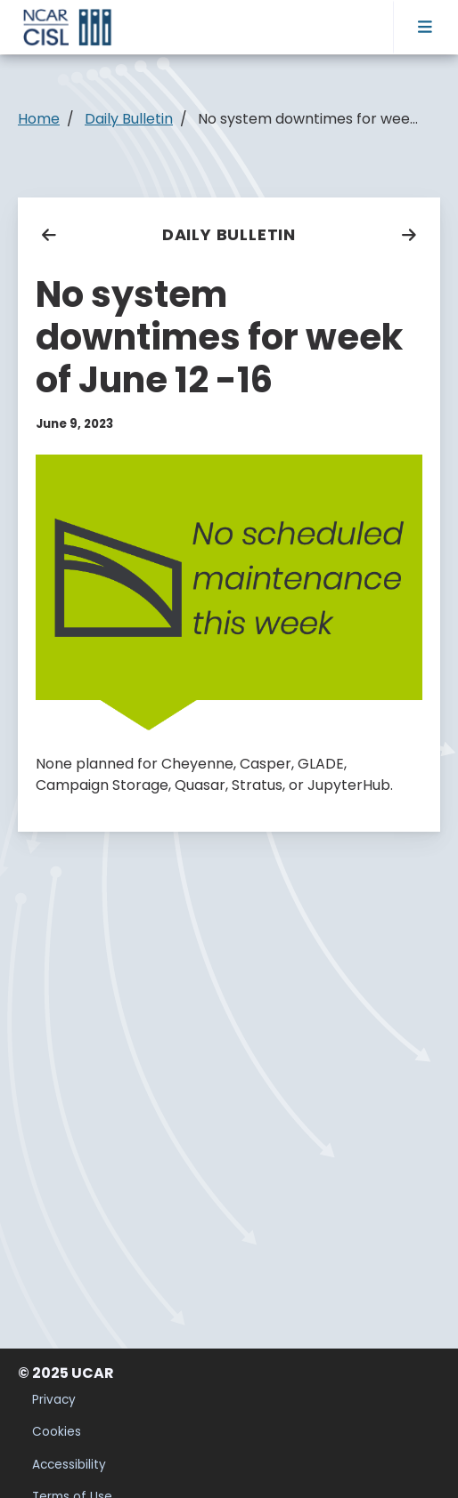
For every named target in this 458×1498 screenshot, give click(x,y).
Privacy (54, 1399)
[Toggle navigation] (425, 27)
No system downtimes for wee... (308, 119)
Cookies (56, 1431)
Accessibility (69, 1464)
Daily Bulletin (229, 234)
